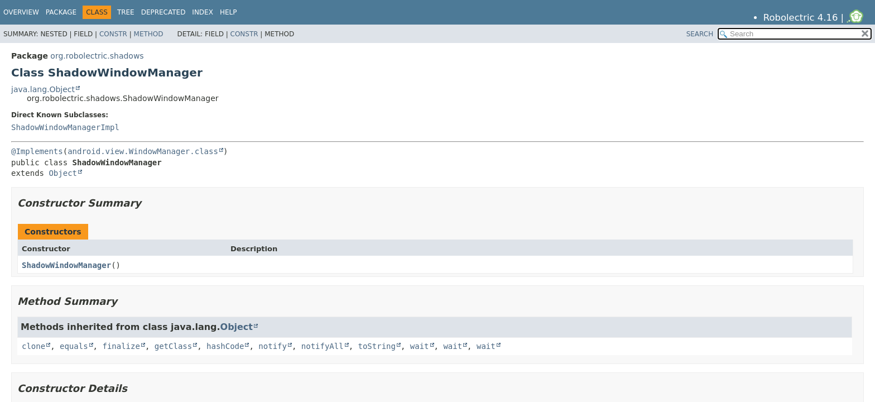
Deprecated (163, 12)
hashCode (225, 346)
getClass (173, 346)
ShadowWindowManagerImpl (65, 127)
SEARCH (700, 34)
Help (228, 12)
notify (272, 346)
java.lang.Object (43, 89)
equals (74, 346)
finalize (121, 346)
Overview (21, 12)
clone (33, 346)
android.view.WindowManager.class (143, 151)
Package (61, 12)
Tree (125, 12)
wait (419, 346)
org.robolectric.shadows (96, 55)
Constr (113, 34)
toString (377, 346)
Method (149, 34)
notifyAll (322, 346)
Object (63, 173)
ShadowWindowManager (66, 265)
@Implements (37, 151)
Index (202, 12)
